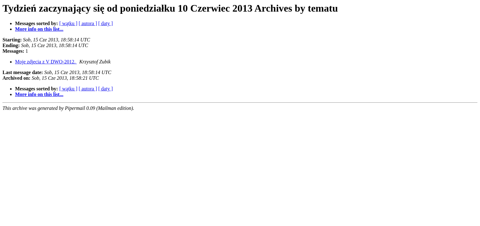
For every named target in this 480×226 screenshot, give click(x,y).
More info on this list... (39, 29)
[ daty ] (105, 23)
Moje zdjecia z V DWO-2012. (46, 61)
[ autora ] (88, 23)
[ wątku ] (68, 23)
